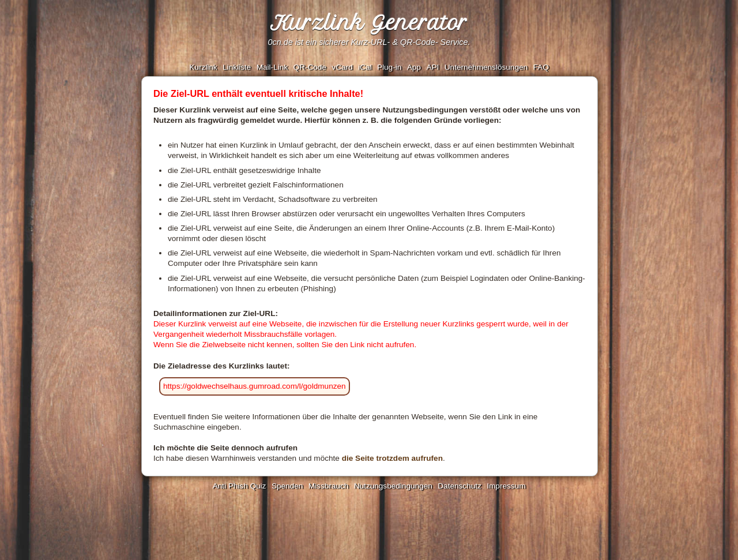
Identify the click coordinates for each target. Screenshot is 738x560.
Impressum (506, 486)
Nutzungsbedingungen (393, 486)
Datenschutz (459, 486)
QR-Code (309, 67)
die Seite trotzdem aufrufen (392, 458)
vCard (342, 67)
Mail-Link (272, 67)
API (432, 67)
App (414, 67)
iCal (364, 67)
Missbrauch (328, 486)
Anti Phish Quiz (239, 486)
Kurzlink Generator (369, 23)
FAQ (541, 67)
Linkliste (237, 67)
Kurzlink (203, 67)
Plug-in (389, 67)
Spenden (287, 486)
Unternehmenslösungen (486, 67)
